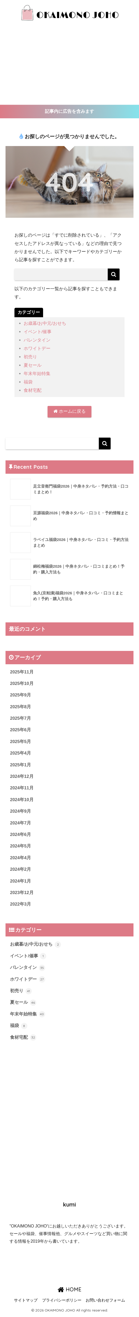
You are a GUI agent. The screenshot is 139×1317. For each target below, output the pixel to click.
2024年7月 (20, 822)
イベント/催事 (38, 331)
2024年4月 (20, 857)
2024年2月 (20, 869)
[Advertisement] (69, 65)
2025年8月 (20, 705)
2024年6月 (20, 834)
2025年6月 (20, 729)
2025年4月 (20, 752)
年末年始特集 (37, 372)
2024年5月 (20, 846)
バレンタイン (37, 339)
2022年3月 (20, 904)
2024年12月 (22, 775)
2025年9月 (20, 693)
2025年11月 (22, 670)
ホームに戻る (69, 410)
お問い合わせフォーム (105, 1301)
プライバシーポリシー (61, 1301)
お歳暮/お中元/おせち (45, 323)
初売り (30, 356)
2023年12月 (22, 892)
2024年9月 (20, 810)
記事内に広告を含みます (69, 111)
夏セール (33, 364)
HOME (69, 1290)
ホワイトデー (37, 347)
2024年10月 (22, 799)
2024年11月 (22, 787)
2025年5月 (20, 740)
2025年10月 (22, 682)
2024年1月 (20, 881)
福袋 (28, 380)
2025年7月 (20, 717)
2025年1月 (20, 764)
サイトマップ (26, 1301)
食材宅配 (33, 389)
